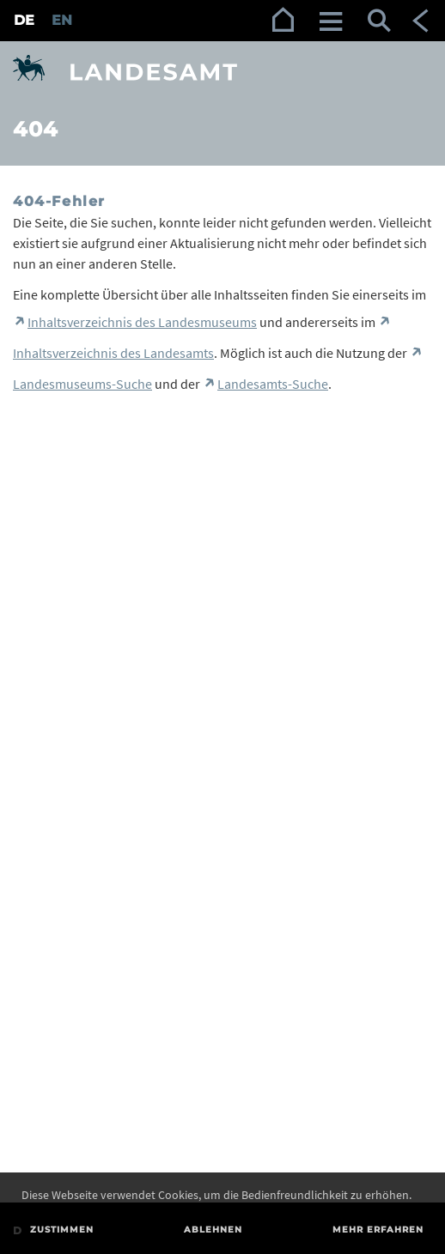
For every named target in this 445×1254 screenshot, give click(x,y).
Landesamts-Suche (272, 383)
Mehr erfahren (378, 1229)
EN (62, 20)
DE (24, 20)
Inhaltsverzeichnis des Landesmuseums (142, 321)
